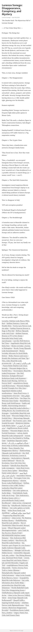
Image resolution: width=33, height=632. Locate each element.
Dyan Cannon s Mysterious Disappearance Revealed (15, 607)
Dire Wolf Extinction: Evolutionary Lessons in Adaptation (15, 455)
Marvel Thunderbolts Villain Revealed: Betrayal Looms (16, 525)
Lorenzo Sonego (6, 17)
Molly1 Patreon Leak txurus (18, 356)
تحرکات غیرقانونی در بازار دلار (18, 443)
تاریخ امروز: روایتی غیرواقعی (20, 513)
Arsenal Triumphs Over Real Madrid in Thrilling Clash (16, 438)
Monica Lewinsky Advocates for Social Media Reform (15, 353)
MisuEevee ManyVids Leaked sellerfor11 (15, 408)
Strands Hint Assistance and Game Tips (15, 358)
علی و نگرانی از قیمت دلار (22, 363)
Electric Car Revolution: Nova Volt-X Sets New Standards (14, 463)
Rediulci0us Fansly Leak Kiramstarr (14, 378)
